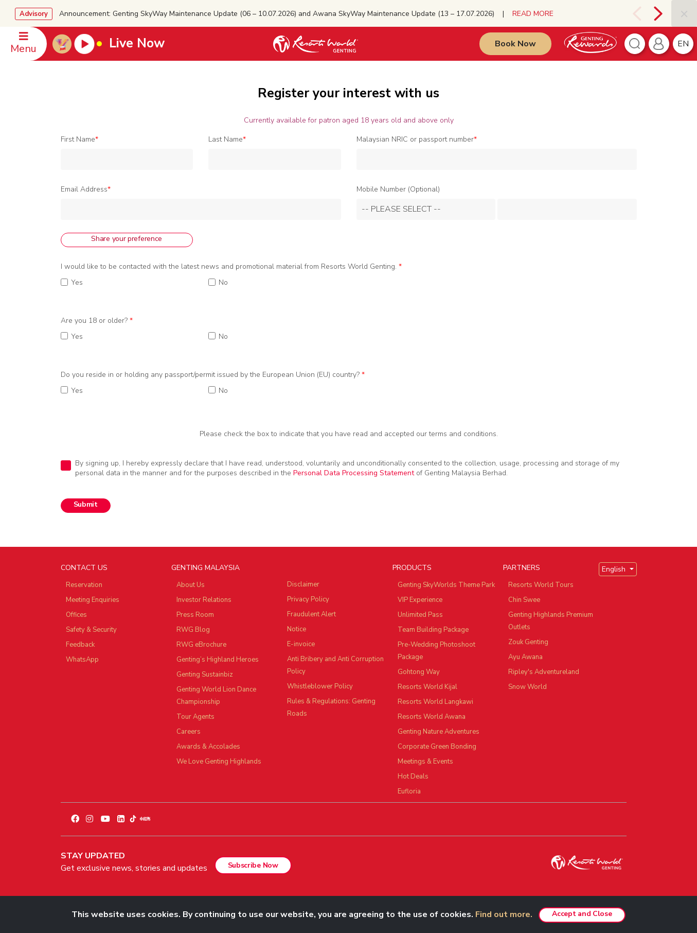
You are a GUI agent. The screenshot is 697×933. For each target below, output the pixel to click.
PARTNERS (521, 568)
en (683, 43)
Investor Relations (203, 599)
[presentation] (636, 13)
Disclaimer (303, 584)
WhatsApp (82, 659)
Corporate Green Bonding (437, 746)
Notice (296, 629)
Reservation (84, 585)
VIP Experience (420, 599)
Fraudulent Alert (311, 614)
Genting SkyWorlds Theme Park (446, 585)
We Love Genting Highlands (218, 761)
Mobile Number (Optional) (398, 189)
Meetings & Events (425, 761)
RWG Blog (193, 629)
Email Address (86, 189)
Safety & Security (91, 629)
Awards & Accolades (208, 746)
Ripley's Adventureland (543, 672)
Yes (77, 282)
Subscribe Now (253, 865)
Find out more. (503, 914)
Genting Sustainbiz (204, 674)
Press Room (195, 614)
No (223, 282)
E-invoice (301, 644)
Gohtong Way (419, 672)
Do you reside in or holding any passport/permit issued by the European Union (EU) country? (213, 374)
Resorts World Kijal (427, 687)
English (615, 569)
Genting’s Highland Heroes (217, 659)
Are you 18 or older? (97, 320)
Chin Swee (524, 599)
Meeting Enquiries (92, 599)
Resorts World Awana (432, 716)
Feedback (80, 644)
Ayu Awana (525, 657)
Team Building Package (433, 629)
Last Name (227, 139)
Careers (188, 731)
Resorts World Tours (541, 585)
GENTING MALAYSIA (205, 568)
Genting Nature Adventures (438, 731)
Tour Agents (195, 716)
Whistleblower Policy (320, 686)
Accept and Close (582, 914)
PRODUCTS (412, 568)
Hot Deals (413, 776)
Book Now (515, 43)
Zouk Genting (528, 642)
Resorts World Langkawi (435, 701)
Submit (86, 504)
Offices (76, 614)
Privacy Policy (308, 599)
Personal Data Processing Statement (353, 473)
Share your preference (126, 239)
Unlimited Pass (420, 614)
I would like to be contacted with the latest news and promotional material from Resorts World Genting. (231, 266)
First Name (79, 139)
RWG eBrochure (201, 644)
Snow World (527, 687)
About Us (190, 585)
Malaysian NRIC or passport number (416, 139)
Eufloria (409, 791)
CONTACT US (84, 568)
